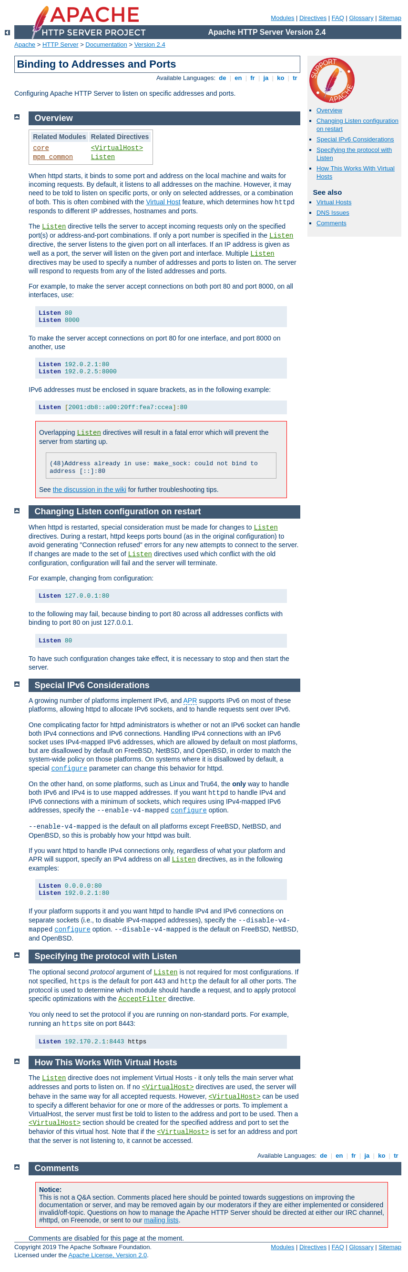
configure (69, 768)
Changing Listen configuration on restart (118, 511)
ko (280, 77)
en (238, 77)
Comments (331, 223)
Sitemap (389, 17)
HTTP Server (60, 44)
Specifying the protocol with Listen (106, 956)
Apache (24, 44)
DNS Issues (332, 212)
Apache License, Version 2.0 (107, 1255)
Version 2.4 (149, 44)
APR (190, 700)
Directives (312, 17)
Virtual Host (163, 202)
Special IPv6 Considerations (355, 139)
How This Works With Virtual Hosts (106, 1062)
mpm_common (53, 157)
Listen (103, 157)
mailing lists (161, 1220)
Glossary (361, 17)
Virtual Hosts (333, 202)
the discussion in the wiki (89, 489)
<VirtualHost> (117, 148)
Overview (329, 110)
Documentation (106, 44)
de (222, 77)
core (41, 148)
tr (295, 77)
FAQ (338, 17)
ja (266, 77)
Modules (282, 17)
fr (253, 77)
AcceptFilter (142, 999)
